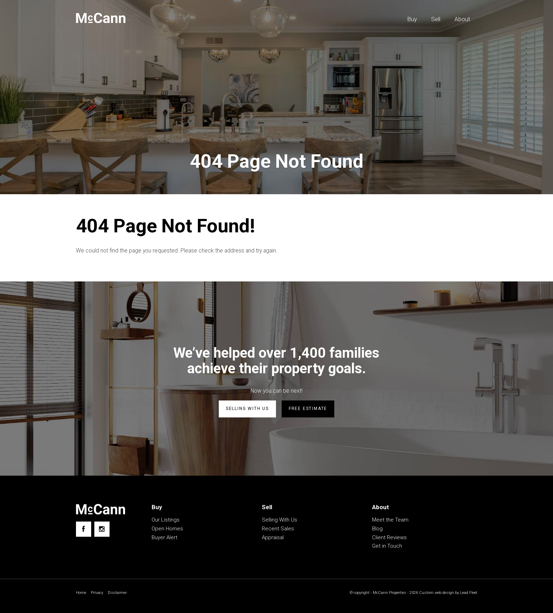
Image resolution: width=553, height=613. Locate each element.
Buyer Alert (164, 538)
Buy (412, 19)
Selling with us (247, 409)
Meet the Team (390, 520)
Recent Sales (278, 529)
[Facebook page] (83, 529)
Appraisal (273, 538)
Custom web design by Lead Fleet (446, 593)
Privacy (98, 593)
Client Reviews (389, 538)
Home (81, 593)
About (462, 19)
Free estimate (308, 409)
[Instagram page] (102, 529)
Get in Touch (387, 546)
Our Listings (166, 520)
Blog (377, 529)
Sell (435, 19)
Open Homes (167, 529)
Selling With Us (279, 520)
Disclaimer (119, 593)
